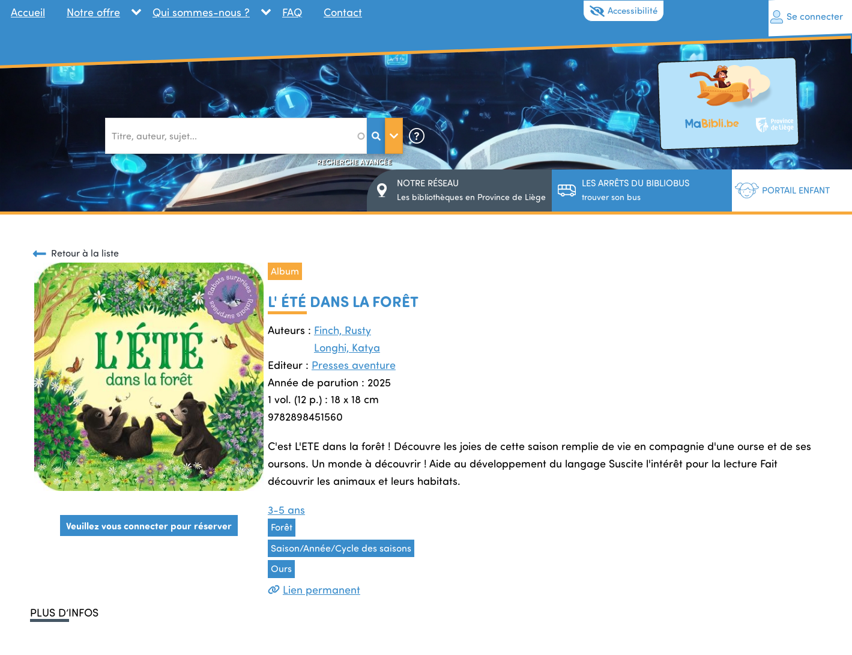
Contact (343, 12)
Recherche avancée (354, 161)
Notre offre (93, 12)
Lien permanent (314, 589)
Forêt (281, 527)
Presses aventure (354, 364)
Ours (281, 568)
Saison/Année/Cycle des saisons (341, 548)
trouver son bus (635, 189)
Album (285, 271)
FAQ (292, 12)
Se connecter (815, 16)
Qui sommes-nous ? (201, 12)
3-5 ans (286, 509)
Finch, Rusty (342, 330)
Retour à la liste (85, 253)
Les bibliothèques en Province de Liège (471, 189)
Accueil (28, 12)
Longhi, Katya (347, 347)
